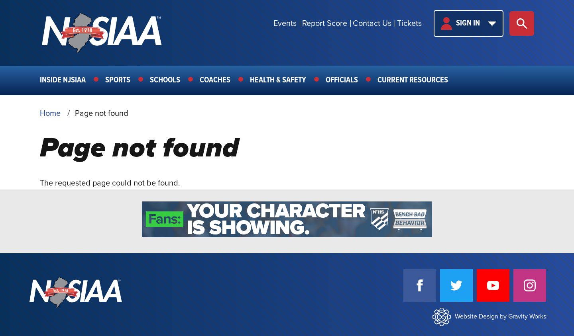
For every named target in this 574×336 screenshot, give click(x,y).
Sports (117, 80)
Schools (165, 80)
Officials (342, 80)
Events (285, 23)
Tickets (409, 23)
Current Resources (412, 80)
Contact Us (372, 23)
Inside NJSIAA (63, 80)
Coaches (215, 80)
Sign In (468, 23)
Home (50, 113)
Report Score (324, 23)
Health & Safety (278, 80)
